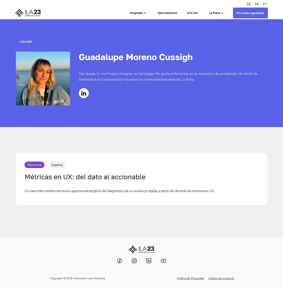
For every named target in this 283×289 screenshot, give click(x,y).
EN (257, 4)
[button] (138, 12)
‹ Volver (25, 42)
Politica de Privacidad (190, 278)
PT (265, 4)
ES (249, 4)
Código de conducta (221, 278)
